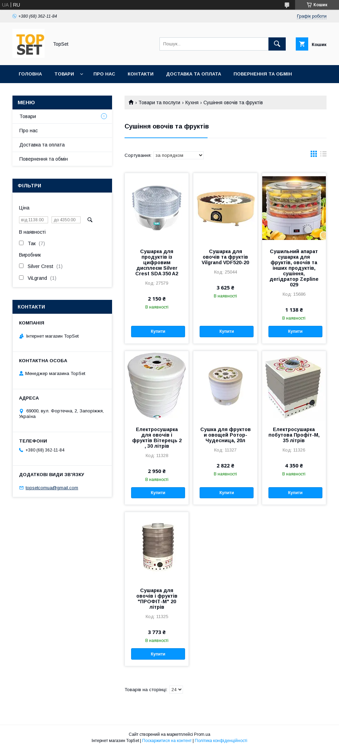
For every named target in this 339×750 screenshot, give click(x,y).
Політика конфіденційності (221, 740)
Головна (30, 74)
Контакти (141, 74)
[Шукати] (277, 44)
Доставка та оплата (193, 74)
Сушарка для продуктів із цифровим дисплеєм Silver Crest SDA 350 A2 (156, 262)
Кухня (192, 102)
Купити (158, 331)
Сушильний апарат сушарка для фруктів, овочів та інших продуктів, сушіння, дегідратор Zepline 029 (294, 268)
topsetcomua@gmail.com (52, 487)
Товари (64, 74)
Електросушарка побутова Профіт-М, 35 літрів (294, 435)
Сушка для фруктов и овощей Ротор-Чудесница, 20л (225, 435)
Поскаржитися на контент (167, 740)
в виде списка (323, 155)
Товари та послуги (159, 102)
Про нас (104, 74)
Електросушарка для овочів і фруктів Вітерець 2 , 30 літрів (157, 438)
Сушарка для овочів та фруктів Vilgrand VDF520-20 (225, 257)
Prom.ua (202, 734)
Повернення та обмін (262, 74)
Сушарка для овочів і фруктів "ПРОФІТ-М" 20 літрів (156, 599)
